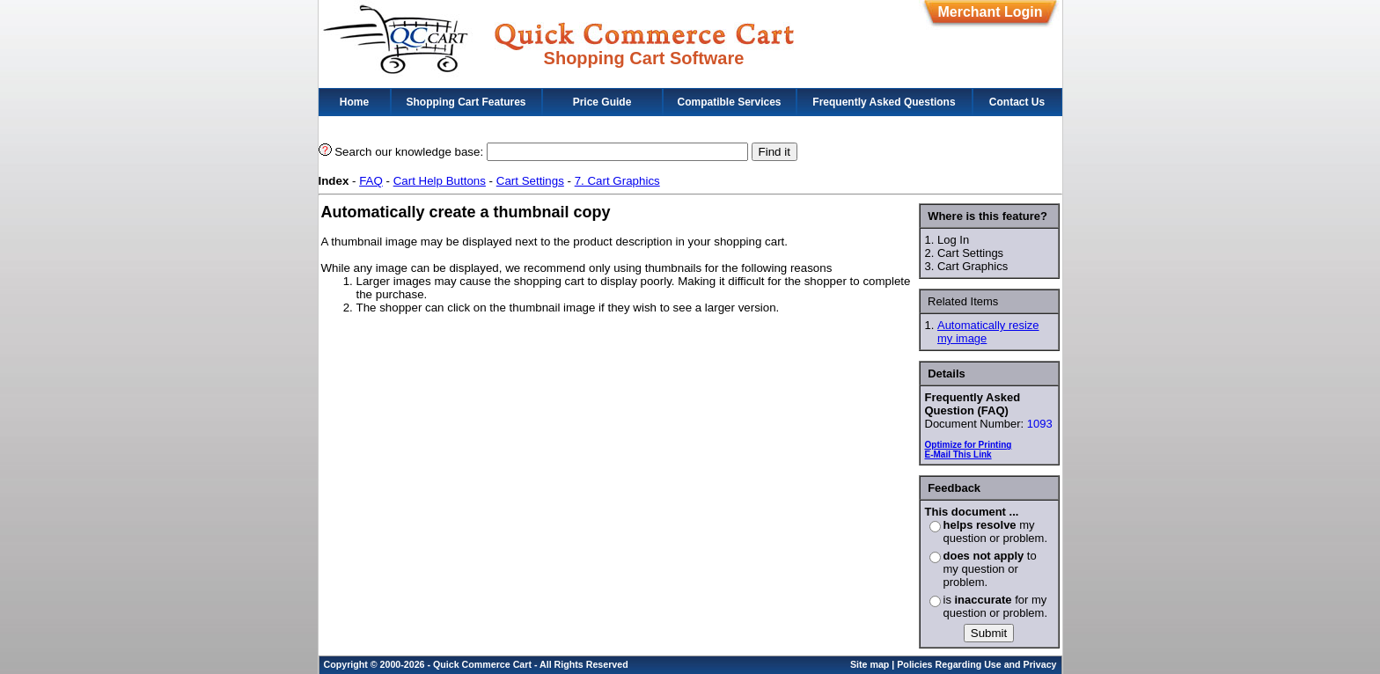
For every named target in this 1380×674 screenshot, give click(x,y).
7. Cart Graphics (617, 180)
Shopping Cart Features (465, 102)
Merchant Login (989, 11)
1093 (1040, 423)
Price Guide (602, 102)
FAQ (371, 180)
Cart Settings (530, 180)
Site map (869, 664)
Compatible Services (729, 102)
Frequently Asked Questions (883, 102)
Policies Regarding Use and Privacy (976, 664)
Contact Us (1017, 102)
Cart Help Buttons (439, 180)
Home (354, 102)
